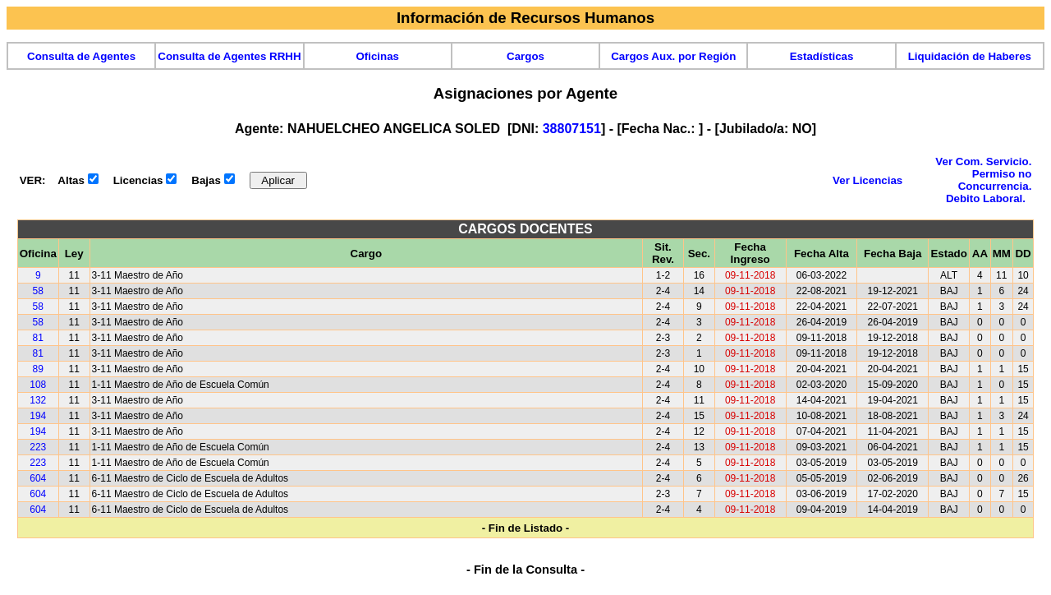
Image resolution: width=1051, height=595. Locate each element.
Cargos (525, 56)
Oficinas (377, 56)
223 (38, 447)
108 (38, 384)
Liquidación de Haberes (969, 56)
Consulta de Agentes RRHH (229, 56)
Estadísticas (822, 56)
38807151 (572, 129)
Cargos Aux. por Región (673, 56)
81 (38, 338)
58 (38, 291)
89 (38, 369)
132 (38, 400)
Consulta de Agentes (81, 56)
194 (38, 416)
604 (38, 478)
